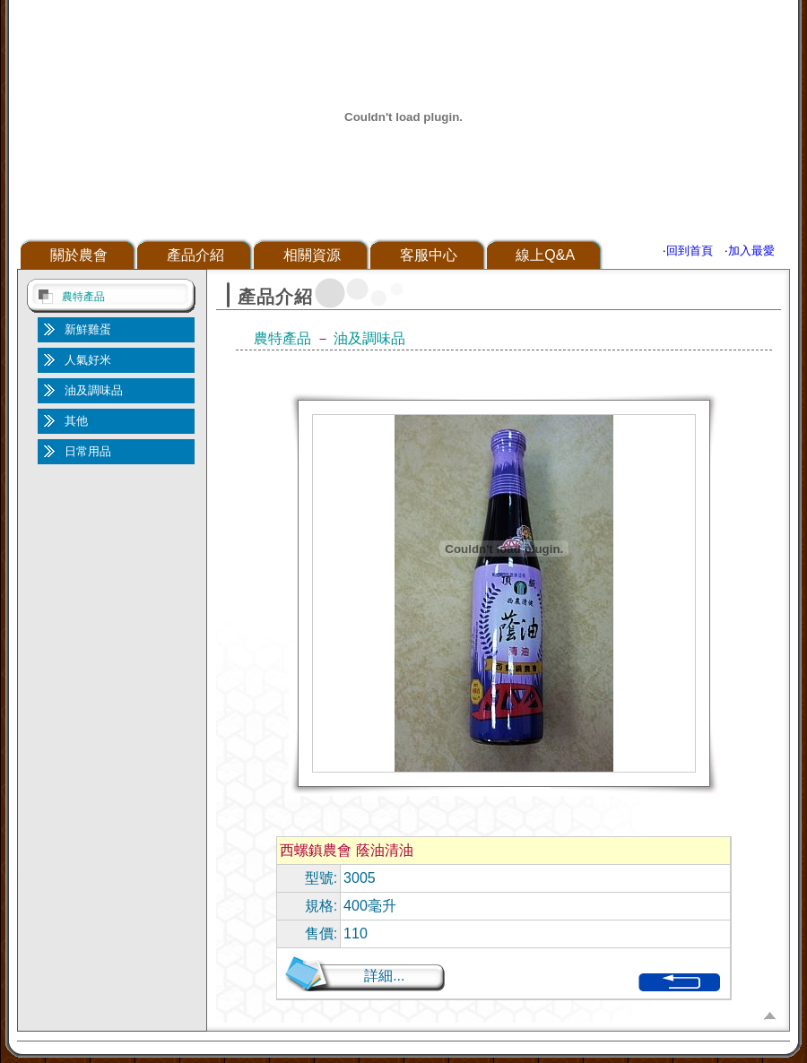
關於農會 (79, 255)
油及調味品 (94, 390)
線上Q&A (545, 255)
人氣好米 (88, 360)
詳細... (384, 975)
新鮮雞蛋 (88, 329)
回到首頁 (689, 250)
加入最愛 (751, 250)
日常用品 (88, 451)
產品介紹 (195, 255)
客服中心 (428, 255)
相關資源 (312, 255)
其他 (76, 421)
